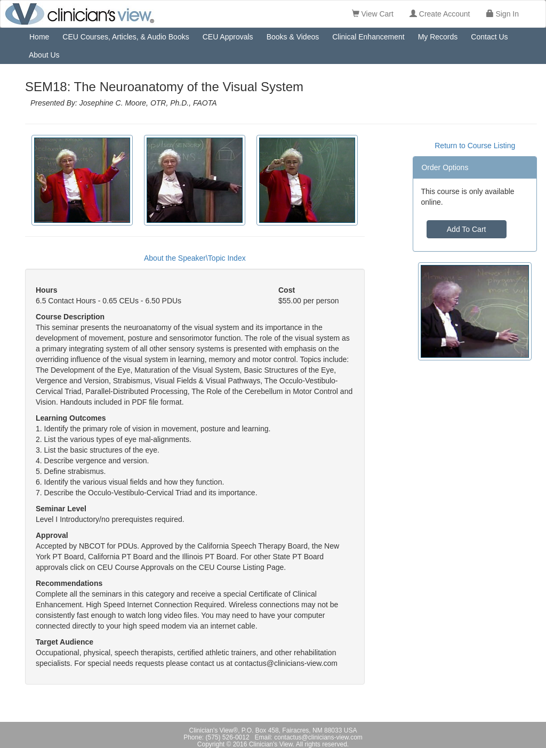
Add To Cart (466, 229)
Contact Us (489, 37)
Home (39, 37)
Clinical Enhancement (368, 37)
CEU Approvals (228, 37)
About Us (44, 55)
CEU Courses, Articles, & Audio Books (125, 37)
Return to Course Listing (475, 145)
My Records (438, 37)
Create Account (440, 14)
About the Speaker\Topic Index (195, 258)
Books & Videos (293, 37)
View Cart (373, 14)
